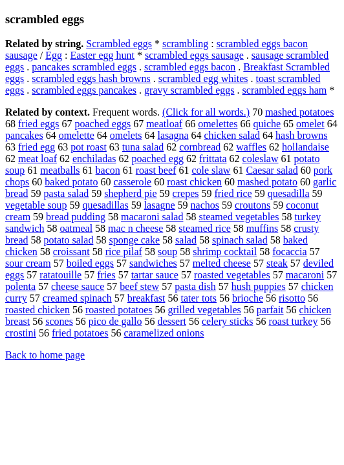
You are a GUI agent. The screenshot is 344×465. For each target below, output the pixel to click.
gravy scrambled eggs (189, 90)
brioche (247, 298)
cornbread (199, 146)
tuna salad (143, 146)
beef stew (139, 286)
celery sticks (227, 321)
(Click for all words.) (206, 112)
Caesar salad (271, 170)
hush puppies (258, 286)
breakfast (146, 298)
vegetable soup (36, 205)
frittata (213, 158)
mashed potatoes (299, 112)
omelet (310, 123)
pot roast (88, 146)
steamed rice (204, 228)
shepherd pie (130, 193)
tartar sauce (154, 274)
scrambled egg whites (203, 78)
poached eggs (103, 123)
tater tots (198, 298)
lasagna (173, 135)
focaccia (289, 251)
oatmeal (75, 228)
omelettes (217, 123)
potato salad (69, 239)
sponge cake (134, 239)
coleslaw (260, 158)
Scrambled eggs (119, 43)
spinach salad (240, 239)
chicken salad (232, 135)
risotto (292, 298)
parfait (270, 309)
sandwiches (153, 263)
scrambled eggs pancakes (84, 90)
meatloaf (164, 123)
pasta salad (66, 193)
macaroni (305, 274)
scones (59, 321)
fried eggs (38, 123)
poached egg (158, 158)
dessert (172, 321)
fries (106, 274)
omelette (76, 135)
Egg (53, 55)
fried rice (233, 193)
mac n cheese (135, 228)
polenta (20, 286)
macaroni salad (152, 216)
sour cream (28, 263)
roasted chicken (37, 309)
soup (167, 251)
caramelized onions (164, 332)
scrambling (185, 43)
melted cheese (222, 263)
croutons (252, 205)
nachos (205, 205)
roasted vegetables (232, 274)
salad (186, 239)
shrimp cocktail (225, 251)
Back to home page (45, 354)
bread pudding (75, 216)
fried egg (36, 146)
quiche (267, 123)
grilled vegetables (204, 309)
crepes (186, 193)
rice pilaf (123, 251)
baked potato (71, 181)
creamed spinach (77, 298)
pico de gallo (115, 321)
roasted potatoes (119, 309)
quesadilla (289, 193)
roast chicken (194, 181)
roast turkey (292, 321)
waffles (251, 146)
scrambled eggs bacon (189, 66)
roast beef (156, 170)
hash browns (301, 135)
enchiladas (94, 158)
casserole (133, 181)
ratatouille (60, 274)
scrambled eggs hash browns (91, 78)
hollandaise (305, 146)
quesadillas (106, 205)
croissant (71, 251)
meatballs (60, 170)
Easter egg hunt (102, 55)
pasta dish (195, 286)
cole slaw (210, 170)
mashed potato (267, 181)
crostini (20, 332)
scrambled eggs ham (284, 90)
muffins (262, 228)
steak (277, 263)
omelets (126, 135)
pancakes (24, 135)
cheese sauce (77, 286)
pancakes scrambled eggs (84, 66)
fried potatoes (80, 332)
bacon (108, 170)
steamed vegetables (239, 216)
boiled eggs (90, 263)
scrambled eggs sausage (194, 55)
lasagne (159, 205)
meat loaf (37, 158)
